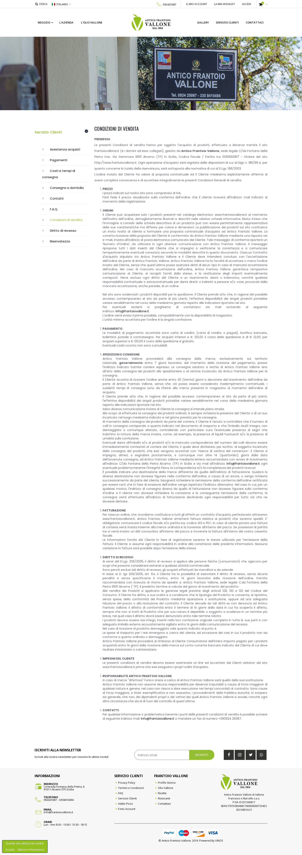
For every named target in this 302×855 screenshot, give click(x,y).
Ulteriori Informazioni (30, 849)
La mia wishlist (224, 4)
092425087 (169, 4)
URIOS (219, 840)
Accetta (10, 849)
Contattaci (255, 22)
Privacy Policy (126, 782)
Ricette (162, 793)
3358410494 (66, 800)
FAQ (120, 793)
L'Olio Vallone (91, 22)
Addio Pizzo (125, 803)
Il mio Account (126, 809)
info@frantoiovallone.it (132, 311)
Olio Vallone (165, 788)
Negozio (44, 22)
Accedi (246, 4)
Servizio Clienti (227, 22)
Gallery (203, 22)
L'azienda (66, 22)
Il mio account (196, 4)
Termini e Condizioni (131, 788)
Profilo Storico (167, 782)
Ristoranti (164, 798)
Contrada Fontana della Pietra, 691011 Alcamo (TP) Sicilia (64, 788)
